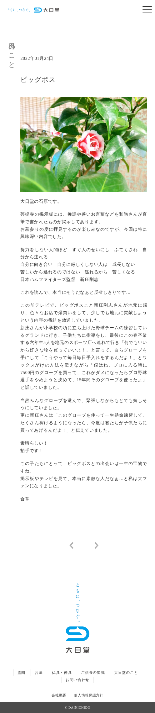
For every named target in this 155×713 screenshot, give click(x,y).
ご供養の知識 (93, 672)
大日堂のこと (126, 672)
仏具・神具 (62, 672)
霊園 (21, 672)
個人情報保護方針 (88, 695)
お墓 (38, 672)
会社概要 (59, 695)
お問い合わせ (77, 680)
